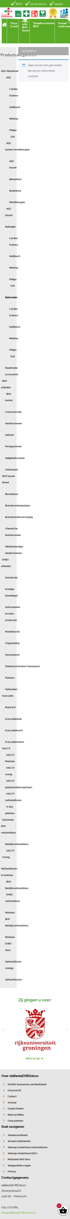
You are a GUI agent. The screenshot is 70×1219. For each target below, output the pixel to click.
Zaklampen (11, 469)
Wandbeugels (17, 202)
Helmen (9, 435)
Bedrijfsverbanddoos (16, 844)
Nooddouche (12, 631)
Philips (13, 130)
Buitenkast (15, 190)
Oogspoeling (12, 643)
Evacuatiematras (14, 742)
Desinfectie (11, 577)
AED (8, 77)
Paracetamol (12, 654)
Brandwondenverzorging (19, 517)
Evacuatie (7, 695)
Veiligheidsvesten (15, 458)
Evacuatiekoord (14, 730)
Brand (5, 482)
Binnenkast (15, 179)
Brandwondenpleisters (17, 505)
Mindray (13, 118)
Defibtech (14, 107)
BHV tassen (8, 476)
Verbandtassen (13, 979)
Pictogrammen (13, 446)
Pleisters (10, 677)
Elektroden (11, 297)
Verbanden (11, 689)
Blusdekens (11, 494)
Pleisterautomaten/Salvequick (22, 666)
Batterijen (10, 226)
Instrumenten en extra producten (12, 614)
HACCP (6, 748)
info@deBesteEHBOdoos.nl (18, 1212)
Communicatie (13, 412)
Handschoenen (13, 423)
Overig (6, 857)
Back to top (35, 1058)
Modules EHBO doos (10, 944)
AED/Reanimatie (10, 71)
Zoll (12, 136)
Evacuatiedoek (13, 719)
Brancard (10, 707)
